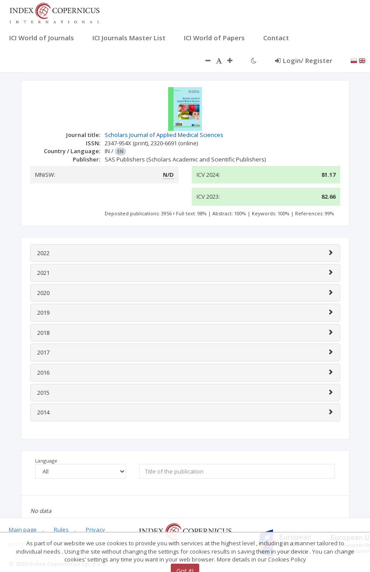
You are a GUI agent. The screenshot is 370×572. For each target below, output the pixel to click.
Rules (61, 529)
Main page (23, 529)
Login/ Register (303, 60)
